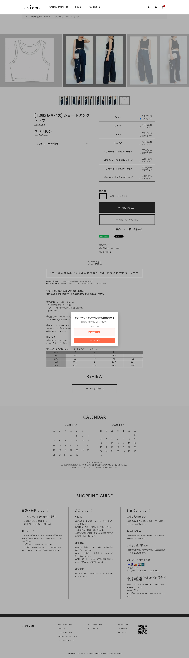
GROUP (78, 7)
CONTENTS (94, 7)
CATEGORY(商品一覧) (58, 7)
